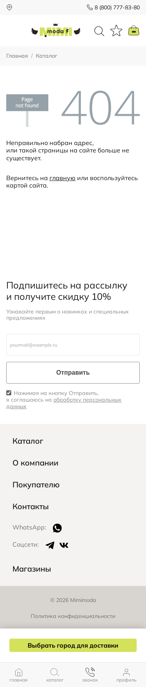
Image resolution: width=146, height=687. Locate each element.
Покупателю (36, 484)
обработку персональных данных (63, 403)
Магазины (31, 569)
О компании (35, 462)
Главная (17, 56)
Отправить (73, 372)
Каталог (27, 441)
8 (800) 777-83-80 (117, 7)
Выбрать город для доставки (73, 645)
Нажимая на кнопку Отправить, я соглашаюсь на (63, 399)
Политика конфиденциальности (73, 616)
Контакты (30, 506)
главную (62, 178)
